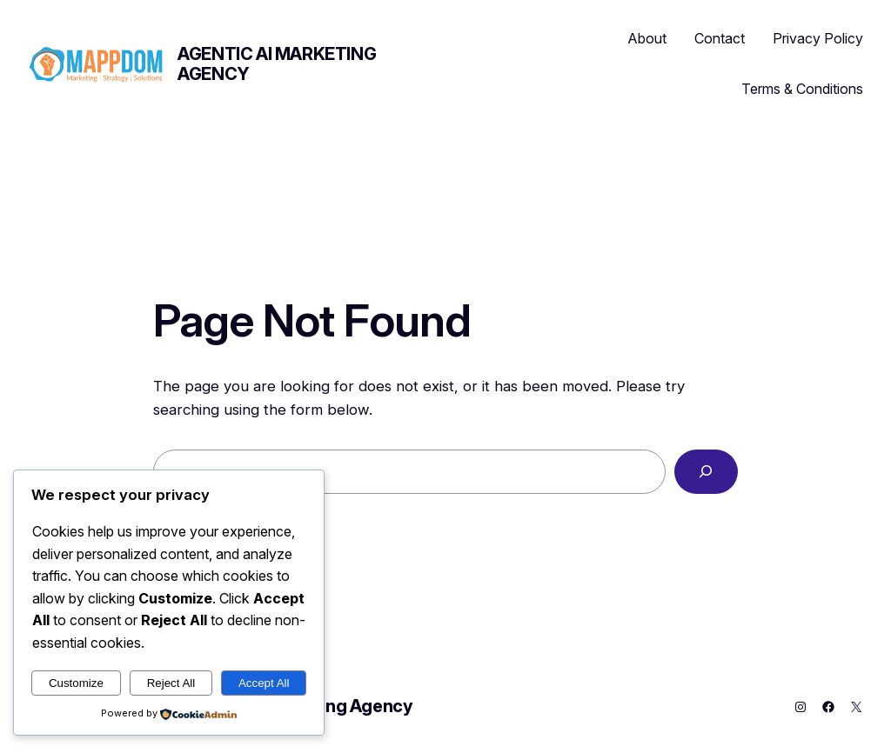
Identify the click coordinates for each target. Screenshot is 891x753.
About (647, 38)
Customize (76, 683)
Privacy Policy (818, 38)
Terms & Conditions (802, 88)
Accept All (264, 683)
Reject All (171, 683)
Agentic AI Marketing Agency (277, 63)
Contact (719, 38)
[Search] (706, 472)
